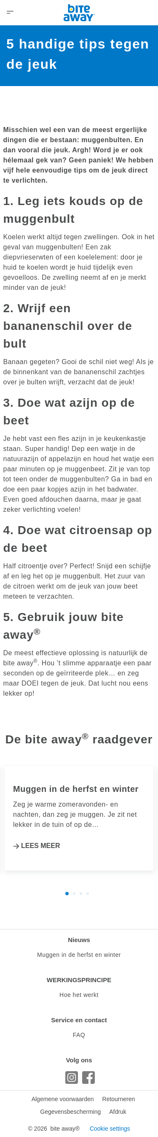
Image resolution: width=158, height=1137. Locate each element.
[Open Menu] (10, 12)
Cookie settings (110, 1128)
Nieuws (79, 939)
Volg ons (79, 1060)
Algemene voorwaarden (63, 1099)
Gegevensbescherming (70, 1111)
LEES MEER (40, 845)
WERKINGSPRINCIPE (79, 979)
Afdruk (117, 1111)
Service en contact (79, 1020)
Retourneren (118, 1099)
